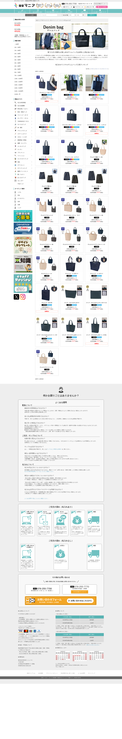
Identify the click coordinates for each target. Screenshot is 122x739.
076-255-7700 (42, 588)
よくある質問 (68, 12)
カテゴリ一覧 (48, 20)
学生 (19, 195)
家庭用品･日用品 (22, 140)
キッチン (20, 149)
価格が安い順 (98, 68)
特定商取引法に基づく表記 (68, 673)
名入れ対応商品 (22, 102)
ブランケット (21, 152)
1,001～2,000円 (18, 78)
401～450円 (17, 66)
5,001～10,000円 (18, 91)
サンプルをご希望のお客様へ (54, 449)
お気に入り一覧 (90, 6)
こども (19, 192)
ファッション (21, 155)
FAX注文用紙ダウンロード (100, 3)
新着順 (92, 68)
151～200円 (17, 50)
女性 (19, 201)
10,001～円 (17, 94)
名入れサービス (22, 12)
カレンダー (20, 180)
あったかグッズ (22, 177)
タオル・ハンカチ (22, 137)
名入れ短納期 (21, 105)
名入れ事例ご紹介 (37, 12)
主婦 (19, 204)
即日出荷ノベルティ (23, 108)
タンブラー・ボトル (23, 118)
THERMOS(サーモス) (23, 121)
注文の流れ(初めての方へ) (53, 12)
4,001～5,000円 (18, 88)
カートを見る (103, 6)
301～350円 (17, 59)
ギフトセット (21, 165)
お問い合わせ (84, 12)
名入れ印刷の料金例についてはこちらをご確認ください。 (40, 471)
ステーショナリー (22, 133)
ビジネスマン (21, 198)
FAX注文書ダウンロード (79, 591)
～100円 (16, 44)
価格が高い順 (105, 68)
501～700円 (17, 72)
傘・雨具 (20, 127)
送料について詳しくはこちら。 (93, 644)
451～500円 (17, 69)
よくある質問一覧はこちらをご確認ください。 (37, 498)
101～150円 (17, 47)
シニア (19, 207)
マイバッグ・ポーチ (23, 115)
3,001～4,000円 (18, 84)
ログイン (67, 6)
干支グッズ (20, 183)
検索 (92, 15)
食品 (19, 162)
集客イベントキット (23, 171)
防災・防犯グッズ (22, 112)
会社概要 (40, 673)
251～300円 (17, 56)
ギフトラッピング (22, 168)
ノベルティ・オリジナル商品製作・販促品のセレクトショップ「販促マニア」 (59, 677)
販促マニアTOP (40, 20)
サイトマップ (91, 673)
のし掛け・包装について (99, 12)
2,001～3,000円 (18, 81)
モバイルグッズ (22, 124)
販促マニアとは (31, 673)
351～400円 (17, 63)
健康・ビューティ (22, 143)
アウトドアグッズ (22, 130)
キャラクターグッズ (23, 158)
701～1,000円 (17, 75)
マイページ (77, 6)
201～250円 (17, 53)
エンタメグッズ (22, 146)
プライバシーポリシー (52, 673)
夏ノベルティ (21, 174)
